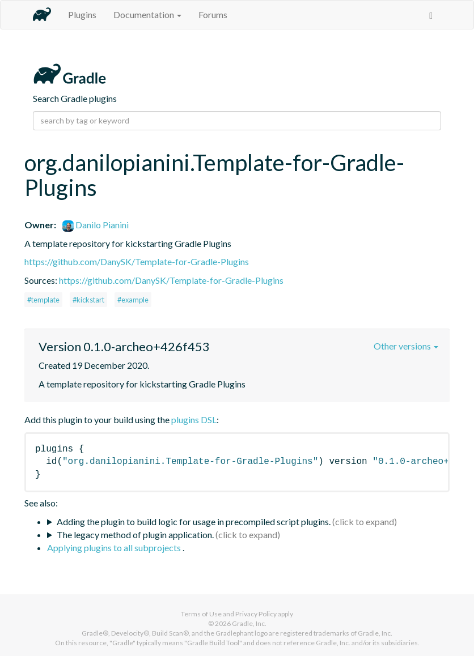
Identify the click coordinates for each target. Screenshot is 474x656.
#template (43, 299)
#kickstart (88, 299)
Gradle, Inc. (249, 623)
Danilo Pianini (95, 224)
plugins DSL (194, 419)
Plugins (82, 14)
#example (133, 299)
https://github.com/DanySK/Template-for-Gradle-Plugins (136, 261)
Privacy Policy (256, 614)
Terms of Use (201, 614)
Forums (212, 14)
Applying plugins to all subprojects (115, 547)
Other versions (406, 345)
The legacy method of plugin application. (135, 534)
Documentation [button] (147, 14)
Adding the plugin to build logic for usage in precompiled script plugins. (194, 521)
